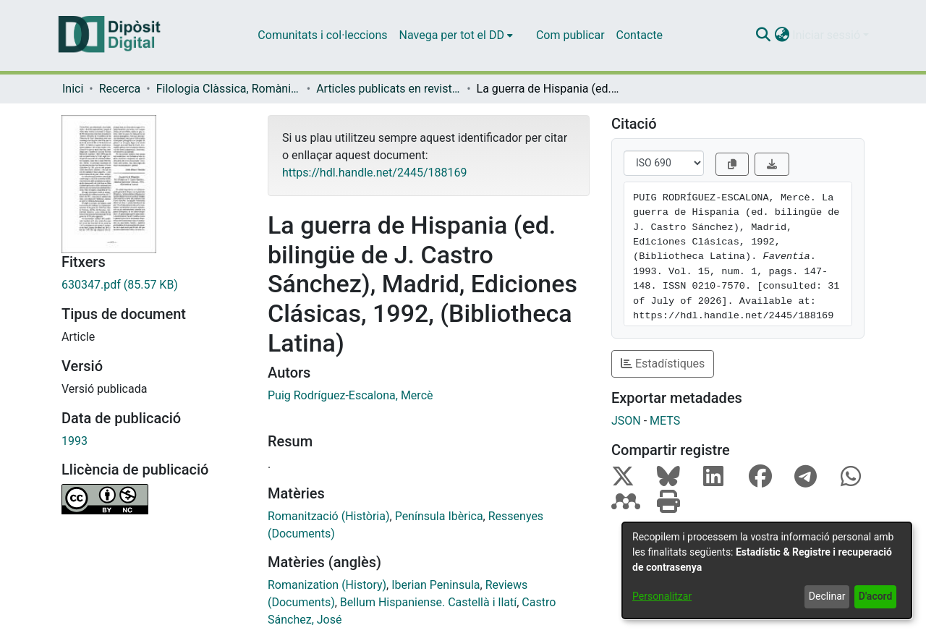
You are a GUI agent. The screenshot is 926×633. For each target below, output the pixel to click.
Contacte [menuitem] (639, 35)
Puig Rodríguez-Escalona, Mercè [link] (350, 395)
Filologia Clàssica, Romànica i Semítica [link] (228, 88)
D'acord (876, 596)
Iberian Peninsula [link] (435, 585)
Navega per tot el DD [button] (451, 35)
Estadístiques (663, 363)
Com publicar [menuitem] (570, 35)
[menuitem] (456, 35)
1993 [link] (74, 441)
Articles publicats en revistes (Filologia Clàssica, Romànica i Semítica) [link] (388, 88)
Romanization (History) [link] (327, 585)
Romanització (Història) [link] (329, 516)
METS (665, 421)
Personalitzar (662, 596)
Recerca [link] (120, 88)
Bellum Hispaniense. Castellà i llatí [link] (428, 602)
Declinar (827, 596)
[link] (153, 285)
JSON (626, 421)
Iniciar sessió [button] (827, 35)
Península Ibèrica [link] (439, 516)
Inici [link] (72, 88)
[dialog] (767, 570)
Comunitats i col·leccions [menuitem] (322, 35)
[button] (763, 35)
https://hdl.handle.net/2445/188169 (374, 172)
